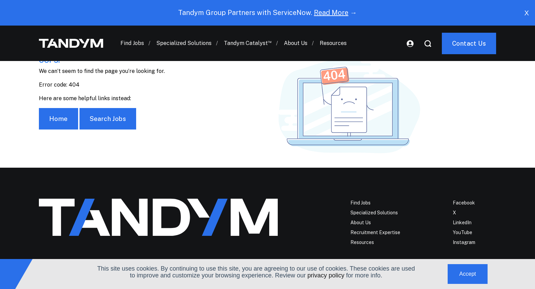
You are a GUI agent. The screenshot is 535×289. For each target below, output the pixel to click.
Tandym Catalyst (248, 43)
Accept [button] (467, 274)
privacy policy (325, 275)
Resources (333, 43)
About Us (295, 43)
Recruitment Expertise (375, 232)
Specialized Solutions (184, 43)
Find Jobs (132, 43)
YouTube (462, 232)
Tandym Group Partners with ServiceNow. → (267, 13)
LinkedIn (462, 222)
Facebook (464, 203)
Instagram (464, 242)
